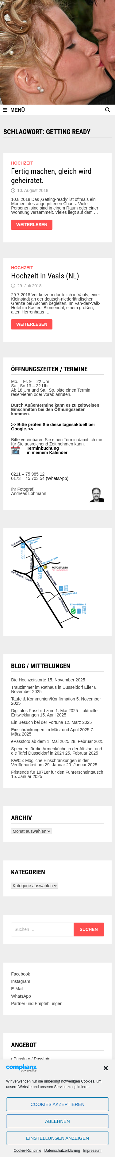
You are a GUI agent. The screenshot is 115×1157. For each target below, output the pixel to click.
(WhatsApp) (57, 478)
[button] (106, 1068)
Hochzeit (22, 163)
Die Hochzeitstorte (28, 679)
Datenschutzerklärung (62, 1150)
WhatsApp (21, 996)
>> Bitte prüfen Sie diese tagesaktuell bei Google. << (52, 426)
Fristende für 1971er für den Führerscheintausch (57, 772)
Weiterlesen (31, 226)
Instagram (20, 981)
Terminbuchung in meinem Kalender (47, 450)
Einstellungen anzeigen (57, 1138)
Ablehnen (57, 1121)
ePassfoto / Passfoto (30, 1058)
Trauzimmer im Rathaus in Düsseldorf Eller (52, 687)
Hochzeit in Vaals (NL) (45, 275)
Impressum (92, 1150)
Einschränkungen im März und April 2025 (50, 729)
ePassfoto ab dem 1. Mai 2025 (40, 741)
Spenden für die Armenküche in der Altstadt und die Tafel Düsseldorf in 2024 (56, 751)
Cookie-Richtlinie (27, 1150)
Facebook (20, 973)
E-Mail (17, 988)
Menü (14, 110)
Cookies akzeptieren (58, 1104)
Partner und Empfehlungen (36, 1003)
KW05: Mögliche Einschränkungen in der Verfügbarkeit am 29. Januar (50, 762)
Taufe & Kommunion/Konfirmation (43, 698)
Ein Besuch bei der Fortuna (37, 722)
